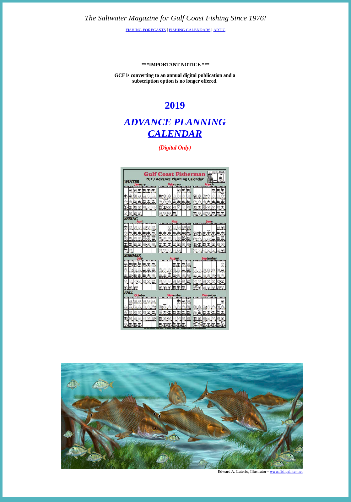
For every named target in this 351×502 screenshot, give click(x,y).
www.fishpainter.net (286, 471)
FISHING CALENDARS (190, 29)
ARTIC (219, 29)
